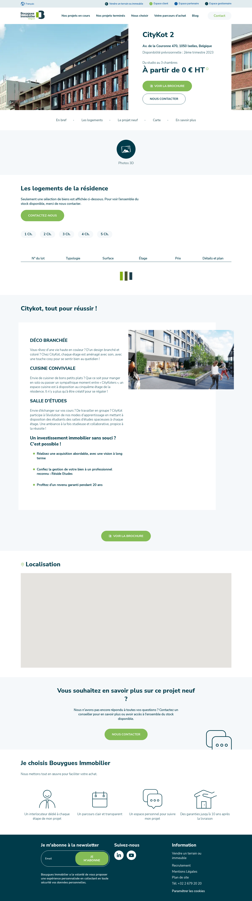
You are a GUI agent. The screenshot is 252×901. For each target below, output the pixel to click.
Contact (219, 16)
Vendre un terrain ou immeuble (124, 3)
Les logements (92, 120)
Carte (157, 120)
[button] (207, 68)
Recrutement (181, 865)
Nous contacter (126, 734)
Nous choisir (139, 16)
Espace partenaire (186, 3)
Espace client (158, 3)
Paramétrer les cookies (188, 891)
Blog (195, 16)
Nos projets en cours (76, 16)
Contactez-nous (42, 215)
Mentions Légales (184, 871)
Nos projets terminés (110, 16)
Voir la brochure (167, 86)
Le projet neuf (128, 120)
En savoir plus (186, 120)
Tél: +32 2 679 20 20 (187, 883)
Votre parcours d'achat (170, 16)
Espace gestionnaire (218, 3)
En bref (61, 120)
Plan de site (180, 877)
